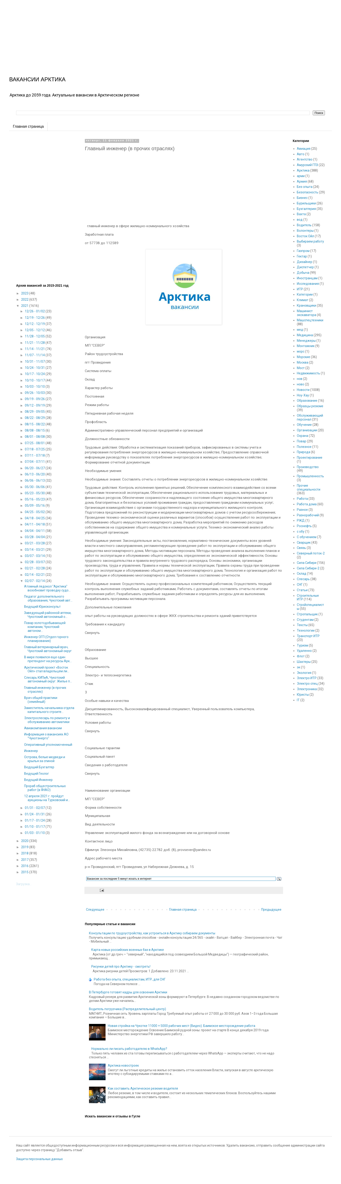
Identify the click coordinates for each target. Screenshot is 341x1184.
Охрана (302, 436)
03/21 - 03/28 (35, 543)
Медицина (305, 335)
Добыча (303, 272)
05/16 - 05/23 (35, 499)
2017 (25, 860)
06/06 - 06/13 (35, 480)
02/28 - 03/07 (35, 562)
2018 (25, 853)
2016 (25, 866)
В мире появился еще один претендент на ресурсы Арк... (48, 659)
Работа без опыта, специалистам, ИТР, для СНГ (130, 979)
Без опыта (304, 187)
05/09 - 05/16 (35, 505)
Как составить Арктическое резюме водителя (143, 1088)
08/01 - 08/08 (35, 436)
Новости (303, 390)
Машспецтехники (310, 320)
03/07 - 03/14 (35, 556)
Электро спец (307, 683)
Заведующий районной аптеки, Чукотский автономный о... (47, 615)
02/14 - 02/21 (35, 574)
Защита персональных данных (39, 1159)
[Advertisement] (138, 32)
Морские (303, 357)
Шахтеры (304, 662)
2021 (25, 306)
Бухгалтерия (306, 209)
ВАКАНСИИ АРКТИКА (37, 79)
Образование (307, 400)
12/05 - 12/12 (35, 330)
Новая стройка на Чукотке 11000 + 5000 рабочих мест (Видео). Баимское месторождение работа (181, 1026)
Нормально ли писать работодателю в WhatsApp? (129, 1049)
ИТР (300, 289)
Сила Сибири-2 (308, 568)
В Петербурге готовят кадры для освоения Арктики (128, 992)
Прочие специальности (308, 487)
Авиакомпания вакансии (43, 728)
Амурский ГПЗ (307, 165)
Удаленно (304, 651)
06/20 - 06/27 (35, 468)
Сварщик (304, 542)
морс (300, 351)
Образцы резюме (310, 406)
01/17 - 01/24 (35, 820)
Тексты (302, 625)
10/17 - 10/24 (35, 374)
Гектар (302, 256)
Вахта (301, 214)
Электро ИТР (307, 678)
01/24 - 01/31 (35, 814)
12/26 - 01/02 (35, 311)
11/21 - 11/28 (35, 343)
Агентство (304, 159)
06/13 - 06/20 (35, 474)
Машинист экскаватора (306, 313)
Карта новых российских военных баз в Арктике (127, 950)
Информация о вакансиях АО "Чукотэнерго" (46, 736)
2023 (25, 293)
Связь (301, 548)
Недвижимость (308, 373)
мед (300, 329)
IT (298, 700)
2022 (25, 299)
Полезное (304, 447)
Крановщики (306, 305)
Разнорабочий (308, 515)
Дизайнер (304, 262)
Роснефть (304, 526)
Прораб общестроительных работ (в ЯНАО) (45, 788)
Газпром (303, 251)
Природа (303, 452)
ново (300, 384)
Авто (300, 154)
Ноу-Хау (303, 395)
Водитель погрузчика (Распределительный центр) (127, 1009)
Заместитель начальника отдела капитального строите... (49, 710)
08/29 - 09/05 (35, 411)
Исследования (308, 283)
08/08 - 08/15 (35, 430)
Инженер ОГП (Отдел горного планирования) (46, 639)
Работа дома (307, 504)
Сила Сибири (306, 563)
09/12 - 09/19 (35, 405)
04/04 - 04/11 (35, 531)
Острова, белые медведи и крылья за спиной (44, 759)
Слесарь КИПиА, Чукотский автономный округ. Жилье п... (48, 679)
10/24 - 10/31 (35, 368)
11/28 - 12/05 (35, 336)
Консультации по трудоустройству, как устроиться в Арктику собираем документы (152, 933)
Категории (305, 294)
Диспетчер (305, 267)
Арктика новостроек (123, 1065)
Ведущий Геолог (36, 773)
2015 (25, 872)
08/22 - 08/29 (35, 418)
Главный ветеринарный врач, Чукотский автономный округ (48, 649)
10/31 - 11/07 (35, 361)
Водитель (304, 225)
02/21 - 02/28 (35, 568)
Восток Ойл (305, 236)
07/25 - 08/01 (35, 443)
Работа (302, 498)
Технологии (306, 630)
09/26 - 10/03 (35, 393)
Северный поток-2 (311, 553)
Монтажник (306, 346)
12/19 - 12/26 (35, 317)
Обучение (304, 425)
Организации (307, 430)
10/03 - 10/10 (35, 386)
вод (300, 219)
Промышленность (310, 476)
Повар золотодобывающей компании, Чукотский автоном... (45, 627)
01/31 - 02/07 (35, 808)
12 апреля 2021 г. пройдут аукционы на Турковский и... (47, 798)
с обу (300, 531)
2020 (25, 841)
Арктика (303, 170)
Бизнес (302, 198)
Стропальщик (307, 614)
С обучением (306, 537)
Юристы (303, 694)
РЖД (301, 520)
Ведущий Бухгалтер (39, 767)
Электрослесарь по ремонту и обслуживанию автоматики (47, 720)
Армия (302, 181)
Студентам (305, 620)
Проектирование (309, 457)
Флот (301, 656)
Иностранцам (307, 278)
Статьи (302, 590)
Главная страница (28, 126)
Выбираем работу (310, 241)
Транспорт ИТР (308, 636)
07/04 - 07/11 (35, 461)
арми (301, 176)
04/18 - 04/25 (35, 518)
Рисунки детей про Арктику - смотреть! (120, 966)
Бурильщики (306, 203)
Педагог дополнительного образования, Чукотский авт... (48, 598)
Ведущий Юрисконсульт (42, 606)
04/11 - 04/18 (35, 524)
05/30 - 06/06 (35, 487)
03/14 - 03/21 (35, 549)
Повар (301, 441)
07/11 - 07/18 (35, 455)
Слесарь (303, 579)
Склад (301, 573)
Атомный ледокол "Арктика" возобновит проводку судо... (47, 588)
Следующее (95, 909)
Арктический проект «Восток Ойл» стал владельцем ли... (46, 669)
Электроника (307, 689)
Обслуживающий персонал (310, 417)
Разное (302, 509)
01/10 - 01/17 (35, 826)
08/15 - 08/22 (35, 424)
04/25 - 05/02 (35, 512)
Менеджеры (306, 340)
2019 (25, 847)
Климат (302, 300)
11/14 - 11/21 (35, 349)
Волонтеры (305, 230)
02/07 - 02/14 (35, 581)
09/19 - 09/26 (35, 399)
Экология (304, 673)
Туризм (302, 645)
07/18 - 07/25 (35, 449)
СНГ (300, 584)
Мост (301, 368)
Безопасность (307, 192)
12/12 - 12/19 (35, 324)
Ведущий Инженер (38, 780)
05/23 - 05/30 (35, 493)
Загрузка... (24, 884)
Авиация (303, 148)
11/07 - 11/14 (35, 355)
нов (299, 379)
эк (298, 667)
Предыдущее (271, 909)
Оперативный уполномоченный (48, 744)
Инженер (31, 751)
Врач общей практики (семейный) (40, 700)
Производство (308, 467)
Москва (302, 362)
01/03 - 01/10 (35, 833)
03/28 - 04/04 (35, 537)
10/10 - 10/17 (35, 380)
